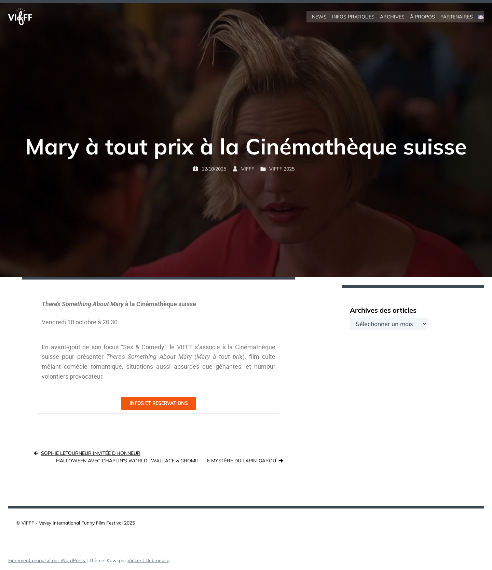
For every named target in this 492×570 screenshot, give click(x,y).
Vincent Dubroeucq (148, 560)
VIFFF (247, 169)
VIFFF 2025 (282, 169)
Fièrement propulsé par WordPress (47, 560)
